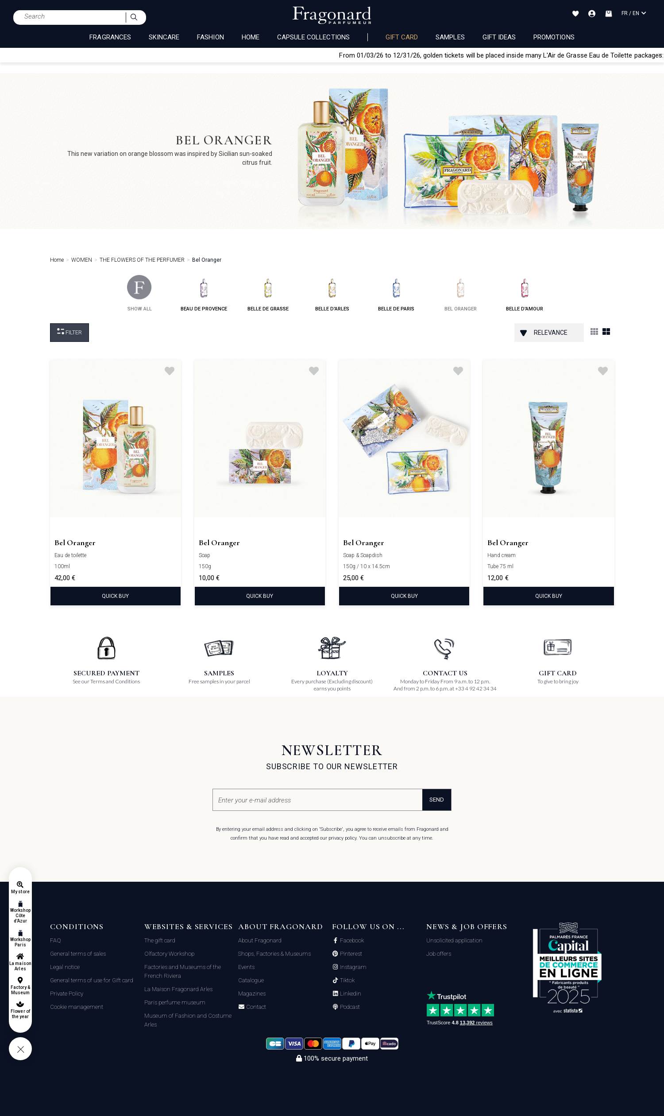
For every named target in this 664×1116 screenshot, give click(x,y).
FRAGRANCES (110, 37)
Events (246, 967)
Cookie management (76, 1007)
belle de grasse (268, 293)
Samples (450, 37)
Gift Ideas (499, 37)
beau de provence (204, 293)
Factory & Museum (20, 990)
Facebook (351, 940)
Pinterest (350, 954)
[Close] (660, 55)
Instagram (353, 967)
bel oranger (460, 293)
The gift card (159, 940)
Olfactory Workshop (169, 953)
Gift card (402, 37)
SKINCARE (164, 37)
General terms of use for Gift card (91, 980)
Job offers (438, 953)
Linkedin (350, 994)
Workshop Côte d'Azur (20, 915)
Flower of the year (20, 1014)
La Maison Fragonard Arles (178, 989)
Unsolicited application (454, 940)
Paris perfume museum (174, 1002)
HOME (250, 37)
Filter (69, 332)
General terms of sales (78, 953)
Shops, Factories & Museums (274, 953)
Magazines (252, 993)
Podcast (349, 1007)
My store (20, 891)
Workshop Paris (20, 942)
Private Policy (66, 993)
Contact (255, 1007)
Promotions (554, 37)
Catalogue (251, 980)
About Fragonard (260, 940)
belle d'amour (524, 293)
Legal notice (65, 967)
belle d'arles (332, 293)
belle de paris (396, 293)
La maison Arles (20, 966)
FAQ (55, 940)
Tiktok (347, 980)
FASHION (210, 37)
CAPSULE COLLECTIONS (313, 37)
